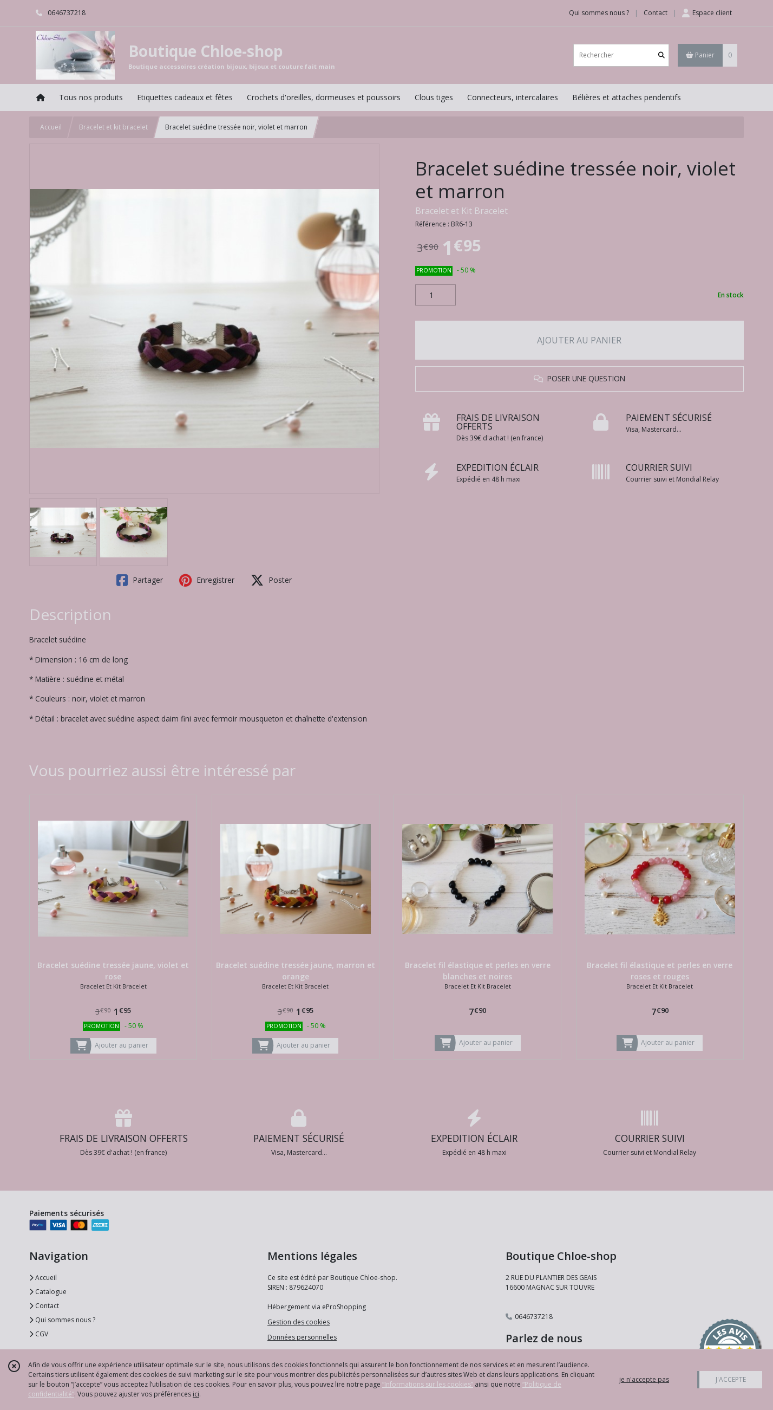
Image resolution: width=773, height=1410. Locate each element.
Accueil (51, 127)
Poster (271, 580)
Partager (139, 580)
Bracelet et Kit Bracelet (461, 211)
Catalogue (48, 1291)
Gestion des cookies (298, 1322)
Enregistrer (206, 580)
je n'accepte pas (644, 1379)
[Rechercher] (661, 55)
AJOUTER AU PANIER (579, 340)
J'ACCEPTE (731, 1379)
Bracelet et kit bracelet (113, 127)
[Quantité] (435, 295)
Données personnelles (302, 1337)
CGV (38, 1333)
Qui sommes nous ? (62, 1319)
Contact (655, 12)
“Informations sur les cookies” (427, 1384)
